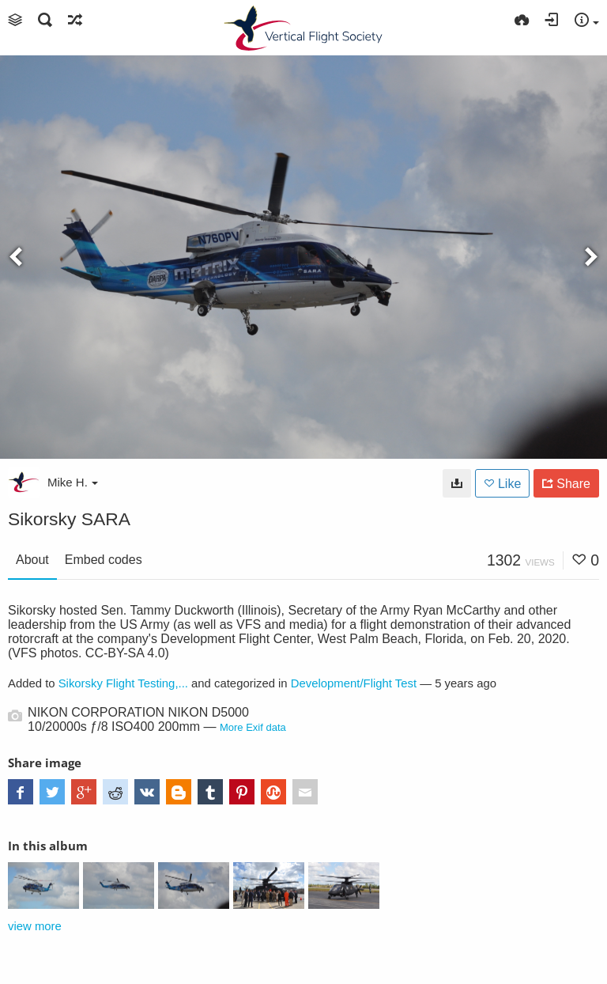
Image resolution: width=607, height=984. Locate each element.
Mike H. (72, 482)
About (32, 559)
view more (35, 926)
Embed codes (103, 559)
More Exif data (253, 727)
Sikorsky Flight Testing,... (123, 683)
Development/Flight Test (354, 683)
